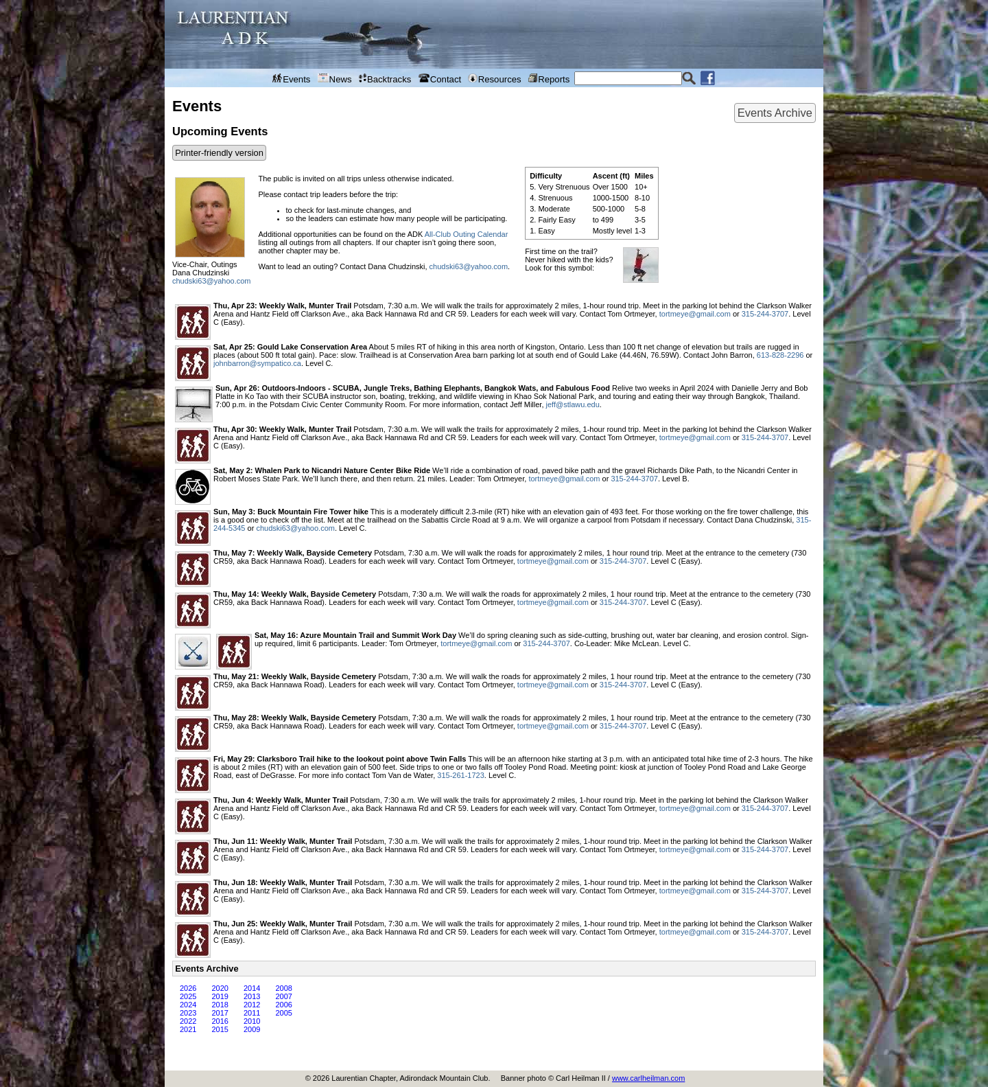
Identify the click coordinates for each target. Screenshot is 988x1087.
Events (291, 78)
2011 (252, 1013)
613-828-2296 (780, 355)
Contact (440, 78)
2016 (219, 1021)
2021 (188, 1029)
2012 (252, 1004)
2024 (188, 1004)
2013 (252, 996)
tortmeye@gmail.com (695, 314)
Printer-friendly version (219, 153)
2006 (283, 1004)
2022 (188, 1021)
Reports (548, 78)
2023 (188, 1013)
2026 (188, 988)
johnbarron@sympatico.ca (257, 363)
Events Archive (775, 112)
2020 (219, 988)
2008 (283, 988)
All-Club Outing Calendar (466, 234)
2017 (219, 1013)
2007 (283, 996)
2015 (219, 1029)
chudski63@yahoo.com (211, 281)
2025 (188, 996)
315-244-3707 (765, 314)
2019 (219, 996)
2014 (252, 988)
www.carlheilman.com (648, 1078)
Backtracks (385, 78)
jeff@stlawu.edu (573, 404)
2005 (283, 1013)
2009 (252, 1029)
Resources (494, 78)
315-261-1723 (460, 775)
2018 (219, 1004)
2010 (252, 1021)
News (335, 78)
